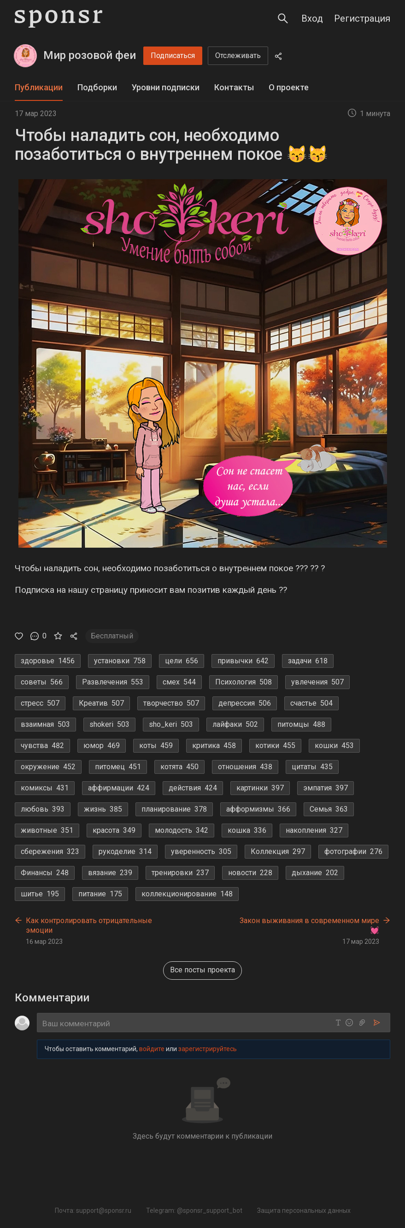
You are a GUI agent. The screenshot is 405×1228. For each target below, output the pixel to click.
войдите (151, 1049)
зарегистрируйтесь (207, 1049)
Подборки (97, 87)
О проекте (289, 87)
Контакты (234, 87)
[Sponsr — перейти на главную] (58, 19)
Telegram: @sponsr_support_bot (194, 1210)
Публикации (39, 87)
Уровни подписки (166, 87)
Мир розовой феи (89, 55)
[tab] (39, 88)
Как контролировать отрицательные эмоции (89, 925)
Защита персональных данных (304, 1210)
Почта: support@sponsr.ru (93, 1210)
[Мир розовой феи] (25, 55)
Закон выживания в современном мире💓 (309, 925)
